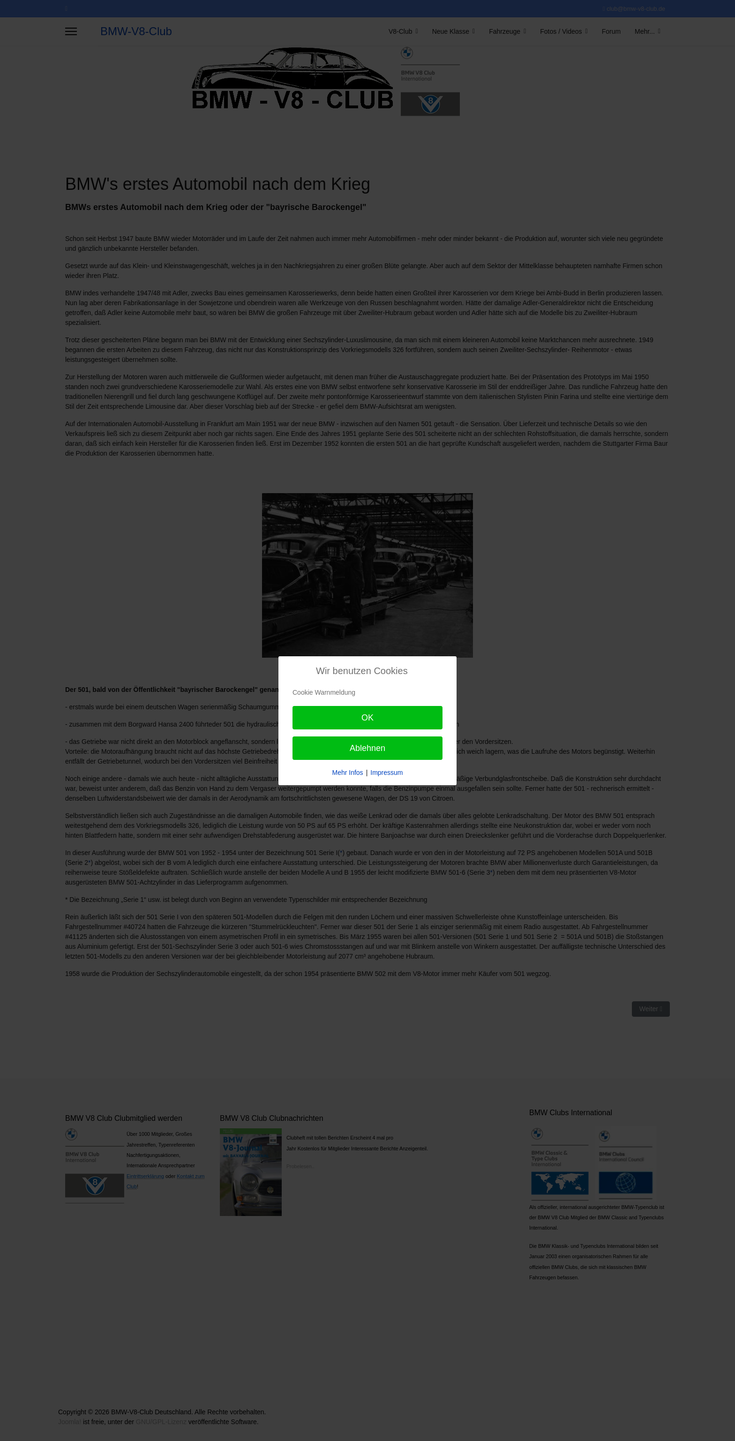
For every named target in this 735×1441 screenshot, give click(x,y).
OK (367, 717)
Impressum (386, 772)
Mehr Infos (347, 772)
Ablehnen (367, 748)
